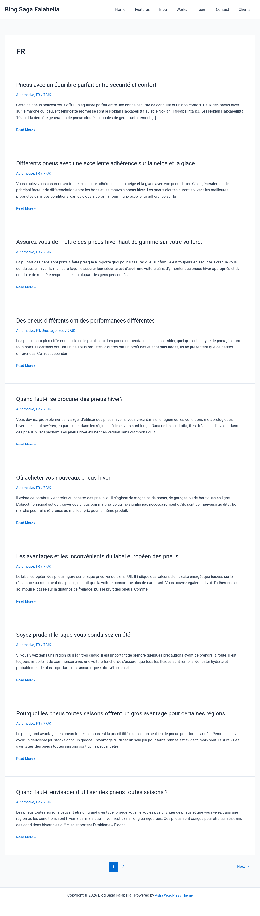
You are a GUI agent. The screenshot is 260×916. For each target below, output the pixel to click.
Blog (171, 9)
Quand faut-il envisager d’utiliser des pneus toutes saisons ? (98, 791)
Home (132, 9)
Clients (245, 9)
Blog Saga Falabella (32, 9)
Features (152, 9)
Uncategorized (56, 330)
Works (188, 9)
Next (242, 866)
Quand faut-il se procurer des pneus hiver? (74, 398)
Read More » (26, 130)
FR (39, 95)
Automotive (26, 95)
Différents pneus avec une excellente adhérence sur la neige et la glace (113, 163)
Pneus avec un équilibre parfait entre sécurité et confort (92, 84)
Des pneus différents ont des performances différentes (91, 320)
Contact (225, 9)
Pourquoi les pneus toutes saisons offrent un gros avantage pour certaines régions (130, 713)
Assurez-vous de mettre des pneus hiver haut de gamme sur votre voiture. (117, 241)
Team (206, 9)
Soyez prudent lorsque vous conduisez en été (78, 634)
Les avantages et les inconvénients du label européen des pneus (104, 555)
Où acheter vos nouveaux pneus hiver (67, 477)
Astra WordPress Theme (173, 895)
